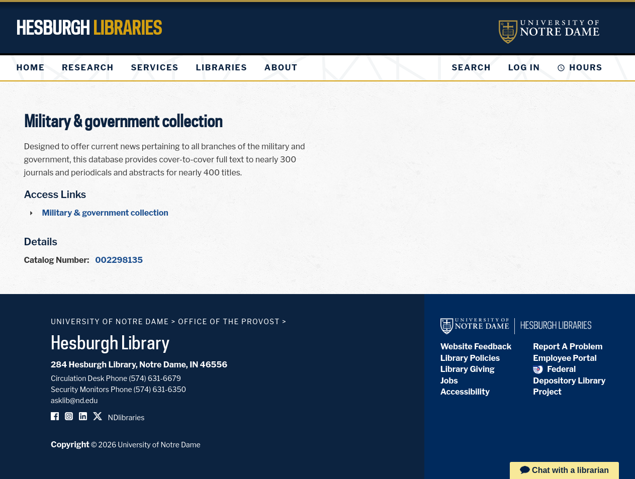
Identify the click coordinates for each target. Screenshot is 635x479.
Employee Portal (564, 358)
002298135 (119, 260)
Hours (585, 67)
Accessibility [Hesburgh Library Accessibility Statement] (465, 392)
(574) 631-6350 (160, 389)
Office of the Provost (229, 321)
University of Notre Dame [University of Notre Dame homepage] (110, 321)
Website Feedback (476, 346)
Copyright (70, 444)
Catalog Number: (56, 260)
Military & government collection (105, 213)
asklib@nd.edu (74, 400)
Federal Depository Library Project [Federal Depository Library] (569, 380)
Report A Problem (567, 346)
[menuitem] (30, 67)
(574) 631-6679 (155, 378)
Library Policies (470, 358)
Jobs (449, 381)
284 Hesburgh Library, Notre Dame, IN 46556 (139, 364)
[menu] (165, 67)
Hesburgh (89, 27)
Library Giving (467, 369)
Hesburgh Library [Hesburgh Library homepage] (110, 342)
